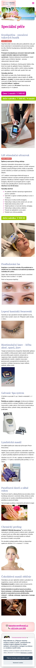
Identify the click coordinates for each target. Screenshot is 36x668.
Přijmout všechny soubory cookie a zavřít (18, 658)
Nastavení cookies (18, 662)
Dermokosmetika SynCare (19, 637)
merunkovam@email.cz (18, 625)
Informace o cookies (26, 653)
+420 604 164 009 (18, 628)
